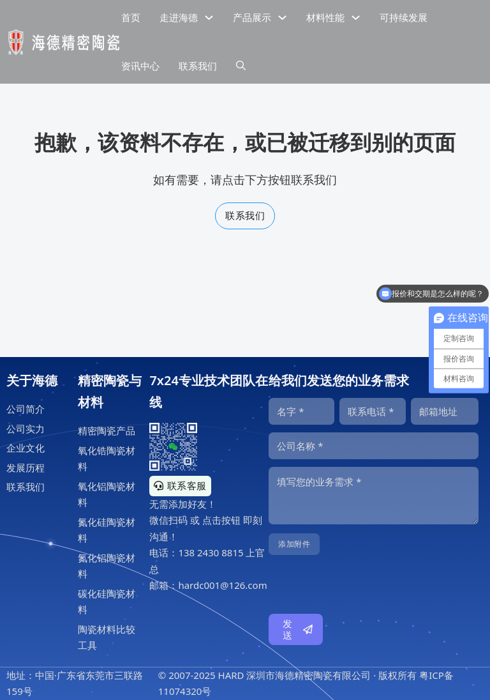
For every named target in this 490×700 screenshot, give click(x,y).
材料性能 (325, 17)
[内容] (374, 495)
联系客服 (180, 485)
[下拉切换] (209, 17)
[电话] (372, 411)
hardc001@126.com (222, 585)
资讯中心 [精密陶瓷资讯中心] (140, 65)
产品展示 (252, 17)
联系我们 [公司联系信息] (198, 65)
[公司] (374, 445)
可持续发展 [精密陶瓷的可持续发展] (403, 17)
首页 (130, 17)
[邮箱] (445, 411)
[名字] (301, 411)
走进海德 (179, 17)
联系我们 (245, 215)
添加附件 (294, 543)
